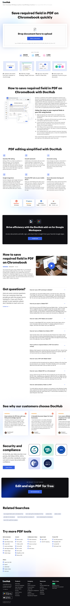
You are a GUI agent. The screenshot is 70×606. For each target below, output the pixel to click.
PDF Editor (17, 583)
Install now (35, 238)
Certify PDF (56, 544)
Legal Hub (30, 588)
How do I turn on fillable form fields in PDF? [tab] (47, 331)
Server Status (18, 588)
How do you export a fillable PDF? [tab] (47, 303)
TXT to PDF (19, 541)
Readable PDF (57, 541)
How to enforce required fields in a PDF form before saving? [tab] (47, 345)
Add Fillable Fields (8, 541)
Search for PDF (7, 562)
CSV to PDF (19, 546)
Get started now (35, 492)
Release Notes (31, 594)
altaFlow (42, 592)
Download (6, 566)
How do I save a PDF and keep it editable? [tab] (47, 290)
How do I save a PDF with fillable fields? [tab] (47, 358)
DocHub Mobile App (44, 585)
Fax (30, 546)
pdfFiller (42, 587)
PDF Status (31, 548)
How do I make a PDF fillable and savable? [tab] (47, 318)
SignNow (42, 590)
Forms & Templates (19, 585)
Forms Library (18, 592)
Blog (41, 583)
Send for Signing (45, 541)
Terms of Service (31, 585)
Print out (6, 571)
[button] (51, 265)
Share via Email (32, 544)
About (29, 583)
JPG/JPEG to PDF (20, 553)
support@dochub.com (7, 584)
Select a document (35, 38)
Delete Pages (7, 553)
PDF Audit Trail (57, 546)
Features (17, 594)
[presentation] (35, 35)
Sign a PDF (44, 539)
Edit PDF (6, 539)
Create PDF (7, 544)
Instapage (42, 594)
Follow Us (6, 589)
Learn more (9, 467)
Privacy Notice (31, 587)
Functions (17, 595)
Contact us (5, 306)
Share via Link (32, 541)
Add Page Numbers (9, 548)
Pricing (16, 590)
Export (6, 564)
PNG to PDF (19, 555)
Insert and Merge (8, 546)
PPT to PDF (19, 548)
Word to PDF (20, 539)
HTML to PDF (20, 544)
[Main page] (6, 2)
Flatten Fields (7, 569)
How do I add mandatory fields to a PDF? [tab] (47, 384)
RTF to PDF (19, 550)
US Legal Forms (43, 588)
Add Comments (32, 539)
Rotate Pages (7, 550)
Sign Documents (19, 587)
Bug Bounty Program (32, 595)
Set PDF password (58, 539)
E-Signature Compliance (33, 590)
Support (29, 592)
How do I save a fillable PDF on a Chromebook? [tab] (47, 371)
